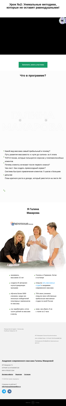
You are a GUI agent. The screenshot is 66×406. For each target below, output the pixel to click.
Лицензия (18, 374)
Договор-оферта (7, 374)
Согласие (27, 374)
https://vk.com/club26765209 (24, 224)
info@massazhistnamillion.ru (11, 386)
